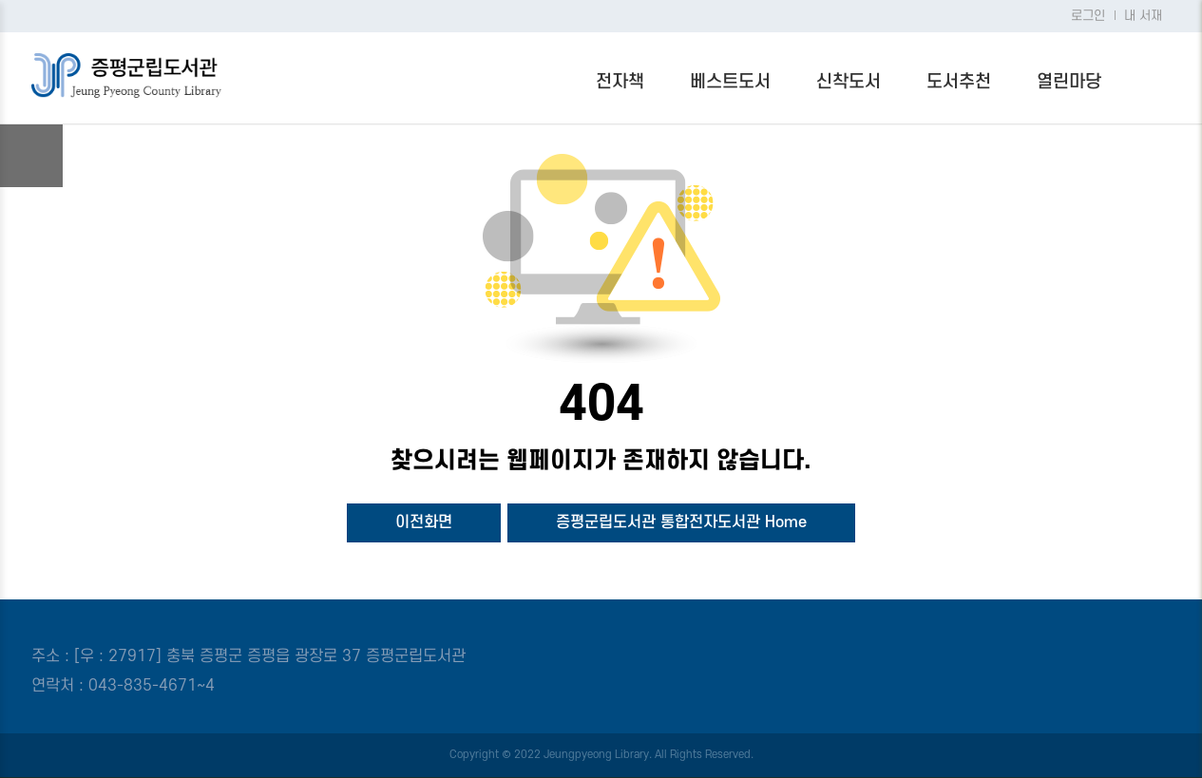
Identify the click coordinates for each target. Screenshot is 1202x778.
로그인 (1088, 16)
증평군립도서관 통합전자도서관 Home (681, 522)
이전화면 (423, 522)
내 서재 (1143, 16)
